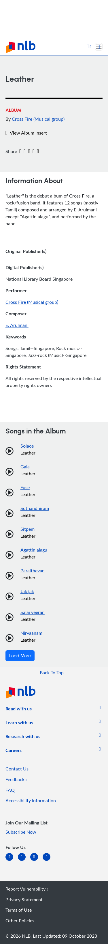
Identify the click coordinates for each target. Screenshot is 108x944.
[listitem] (18, 709)
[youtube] (49, 860)
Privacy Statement (24, 899)
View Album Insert (26, 133)
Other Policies (19, 920)
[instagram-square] (36, 860)
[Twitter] (25, 151)
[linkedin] (11, 860)
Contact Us (17, 769)
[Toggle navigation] (99, 47)
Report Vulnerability (26, 889)
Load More (20, 655)
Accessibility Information (30, 800)
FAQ (10, 790)
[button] (88, 46)
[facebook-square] (24, 860)
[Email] (29, 151)
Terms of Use (18, 910)
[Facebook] (20, 151)
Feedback (16, 779)
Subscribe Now (20, 832)
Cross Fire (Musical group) (38, 119)
